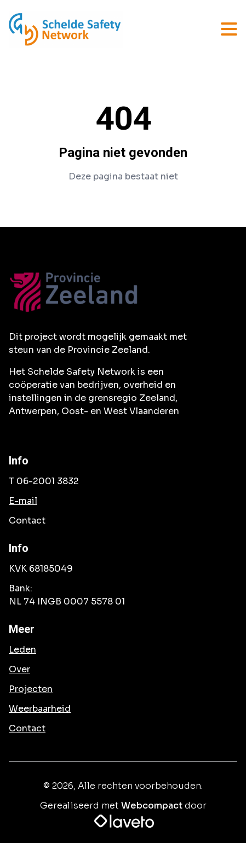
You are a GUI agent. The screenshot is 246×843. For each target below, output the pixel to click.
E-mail (23, 501)
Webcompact (151, 805)
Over (19, 669)
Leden (22, 649)
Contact (27, 728)
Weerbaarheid (40, 708)
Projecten (31, 689)
